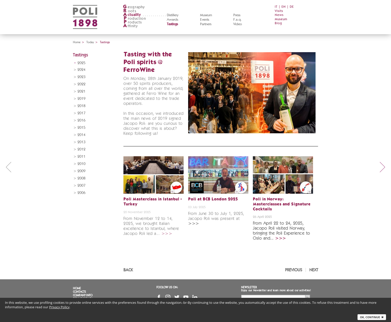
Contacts (79, 291)
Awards (172, 19)
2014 (81, 135)
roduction (134, 18)
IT (276, 6)
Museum (206, 15)
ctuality (132, 15)
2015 (81, 128)
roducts (132, 22)
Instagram (167, 297)
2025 (81, 63)
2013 (81, 142)
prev (8, 167)
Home (76, 42)
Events (204, 19)
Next (313, 270)
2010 (81, 164)
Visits (279, 11)
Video (237, 24)
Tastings (172, 24)
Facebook (158, 297)
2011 (81, 157)
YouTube (185, 297)
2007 (81, 185)
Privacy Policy (59, 307)
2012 (81, 149)
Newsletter (249, 287)
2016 (81, 120)
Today (90, 42)
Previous (293, 270)
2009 (81, 171)
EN (284, 6)
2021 (81, 91)
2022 (81, 84)
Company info (82, 295)
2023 (81, 77)
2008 (81, 178)
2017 (81, 113)
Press (236, 15)
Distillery (172, 15)
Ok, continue (372, 317)
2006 (81, 193)
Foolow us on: (167, 287)
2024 (81, 70)
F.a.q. (237, 19)
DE (292, 6)
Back (128, 270)
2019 (81, 99)
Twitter (176, 297)
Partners (205, 24)
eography (134, 7)
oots (129, 11)
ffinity (130, 26)
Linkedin (194, 297)
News (279, 15)
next (383, 167)
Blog (278, 23)
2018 (81, 106)
